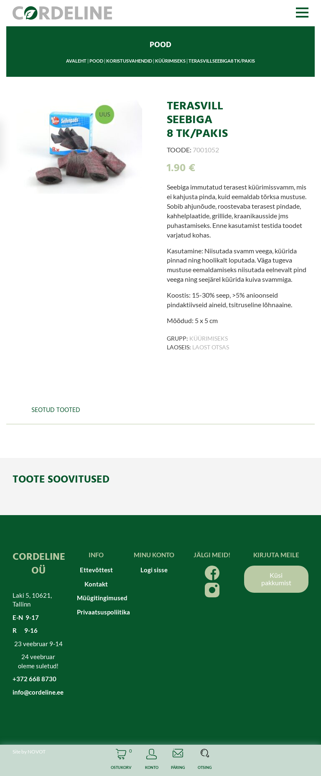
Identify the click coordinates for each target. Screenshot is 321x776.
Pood (96, 60)
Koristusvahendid (129, 60)
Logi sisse (154, 570)
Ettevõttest (96, 570)
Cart (121, 760)
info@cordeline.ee (38, 692)
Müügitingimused (96, 598)
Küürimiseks (170, 60)
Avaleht (76, 60)
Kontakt (96, 584)
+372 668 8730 (34, 678)
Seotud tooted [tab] (55, 410)
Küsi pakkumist (276, 578)
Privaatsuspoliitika (96, 612)
